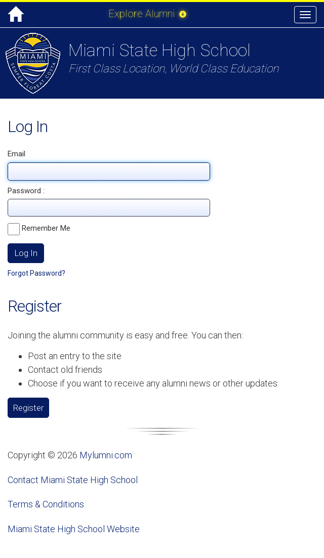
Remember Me (39, 229)
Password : (26, 190)
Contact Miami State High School (73, 480)
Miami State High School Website (74, 529)
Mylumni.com (105, 455)
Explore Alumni (147, 14)
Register (28, 408)
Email (16, 153)
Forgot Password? (36, 273)
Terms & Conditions (46, 504)
